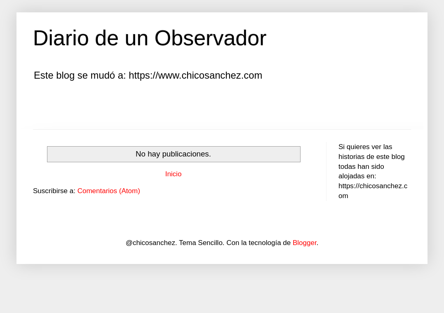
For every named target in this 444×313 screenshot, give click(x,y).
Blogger (305, 243)
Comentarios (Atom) (109, 191)
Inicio (173, 174)
